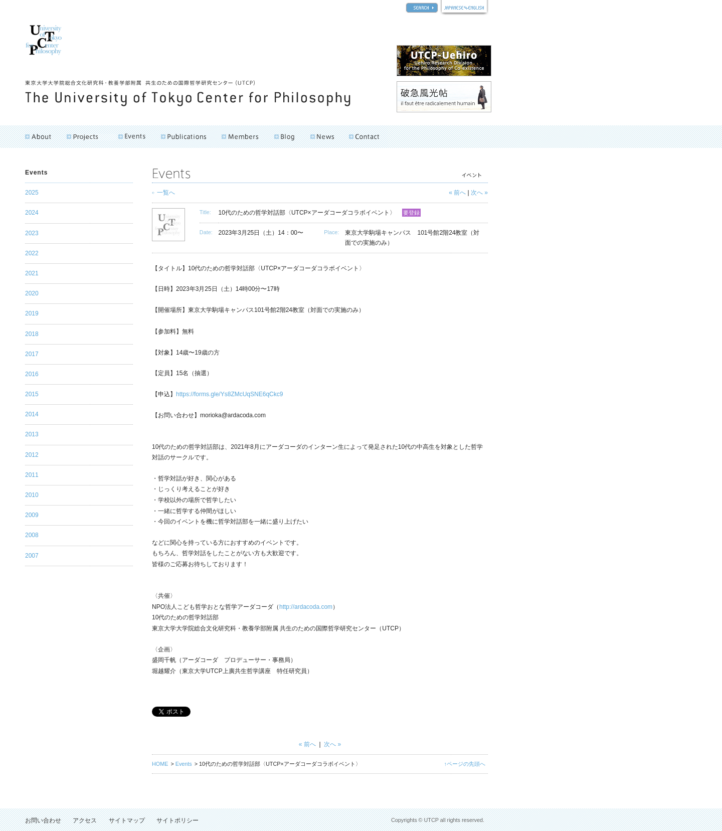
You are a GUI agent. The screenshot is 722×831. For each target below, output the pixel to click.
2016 (32, 374)
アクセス (85, 820)
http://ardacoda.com (305, 606)
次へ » (479, 192)
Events (183, 764)
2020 (32, 293)
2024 (32, 212)
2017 (32, 354)
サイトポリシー (177, 820)
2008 (32, 535)
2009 (32, 515)
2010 (32, 494)
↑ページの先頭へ (464, 764)
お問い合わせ (43, 820)
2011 (32, 474)
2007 (32, 555)
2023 (32, 233)
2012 (32, 454)
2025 (32, 192)
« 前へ (457, 192)
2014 (32, 414)
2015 (32, 394)
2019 (32, 313)
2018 (32, 334)
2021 (32, 273)
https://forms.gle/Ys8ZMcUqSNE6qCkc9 (229, 394)
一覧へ (166, 192)
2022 (32, 253)
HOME (160, 764)
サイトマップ (127, 820)
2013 (32, 434)
